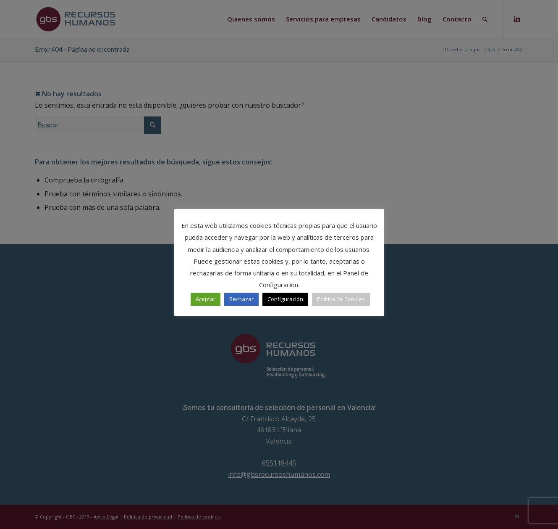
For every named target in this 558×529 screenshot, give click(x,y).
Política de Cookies (341, 299)
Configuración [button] (285, 299)
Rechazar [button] (241, 299)
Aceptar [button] (205, 299)
